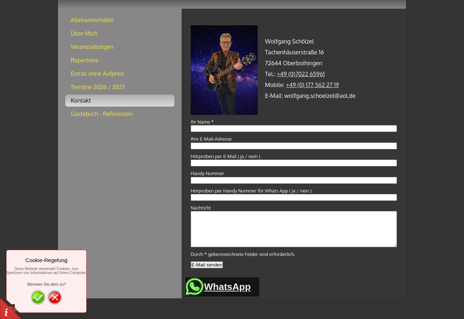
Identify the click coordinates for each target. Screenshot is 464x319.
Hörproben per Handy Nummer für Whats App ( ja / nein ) (251, 191)
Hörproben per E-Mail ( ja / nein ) (225, 156)
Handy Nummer (207, 173)
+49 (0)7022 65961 (301, 74)
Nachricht (201, 208)
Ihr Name (202, 122)
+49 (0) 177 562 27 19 (312, 84)
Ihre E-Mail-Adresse (211, 139)
